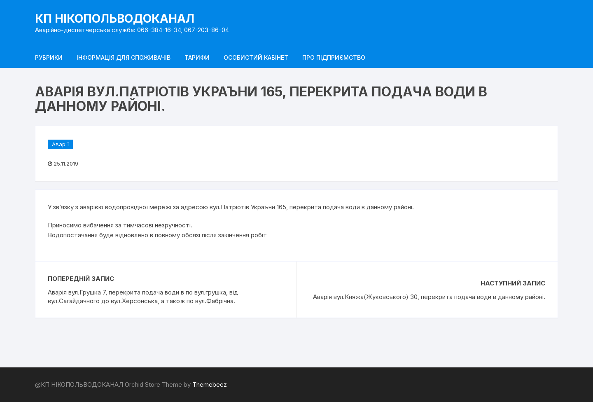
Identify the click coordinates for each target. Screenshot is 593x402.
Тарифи (197, 57)
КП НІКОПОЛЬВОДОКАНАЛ (114, 19)
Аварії (60, 144)
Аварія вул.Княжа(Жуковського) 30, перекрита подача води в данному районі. (429, 297)
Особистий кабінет (256, 57)
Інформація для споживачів (123, 57)
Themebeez (209, 384)
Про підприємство (333, 57)
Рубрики (49, 57)
